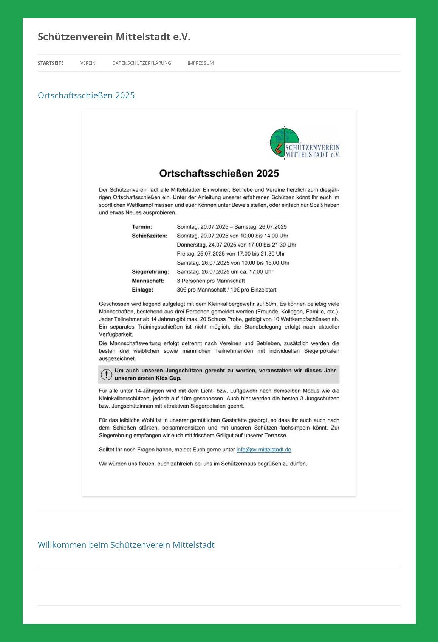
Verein (88, 63)
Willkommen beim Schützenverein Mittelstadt (126, 544)
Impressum (201, 63)
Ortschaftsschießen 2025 (86, 95)
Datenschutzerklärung (141, 63)
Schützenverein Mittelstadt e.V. (114, 36)
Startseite (51, 63)
